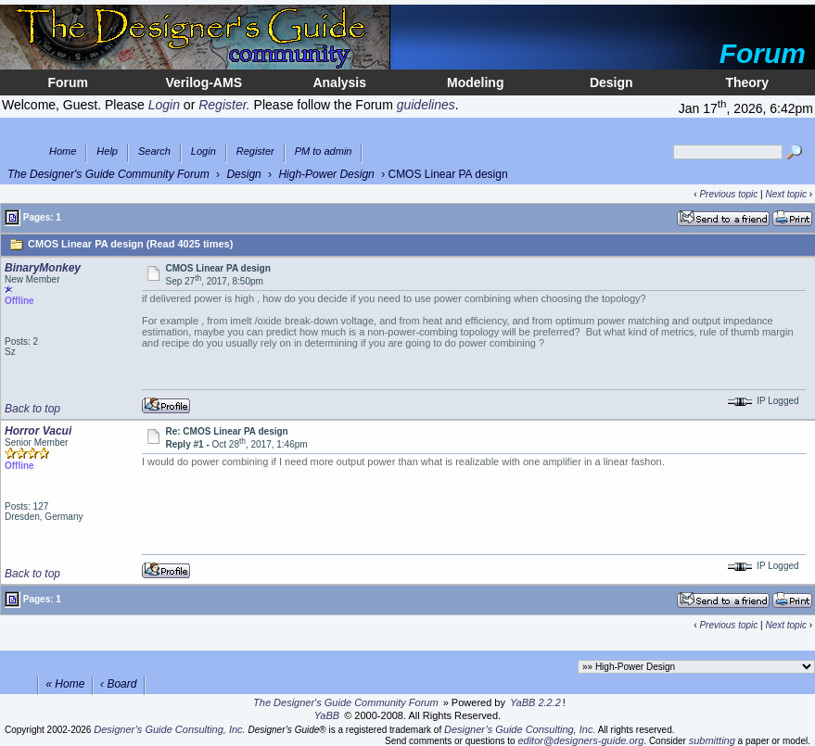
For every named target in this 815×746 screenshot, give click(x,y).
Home (62, 151)
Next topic (785, 194)
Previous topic (728, 194)
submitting (712, 740)
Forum (67, 82)
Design (611, 82)
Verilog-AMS (204, 82)
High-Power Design (326, 174)
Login (203, 151)
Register (255, 151)
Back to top (32, 408)
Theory (747, 82)
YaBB (326, 715)
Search (154, 151)
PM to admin (324, 151)
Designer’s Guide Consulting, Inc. (169, 729)
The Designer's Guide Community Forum (108, 174)
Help (107, 151)
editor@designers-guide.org (580, 740)
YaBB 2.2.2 (535, 702)
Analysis (339, 82)
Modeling (475, 82)
